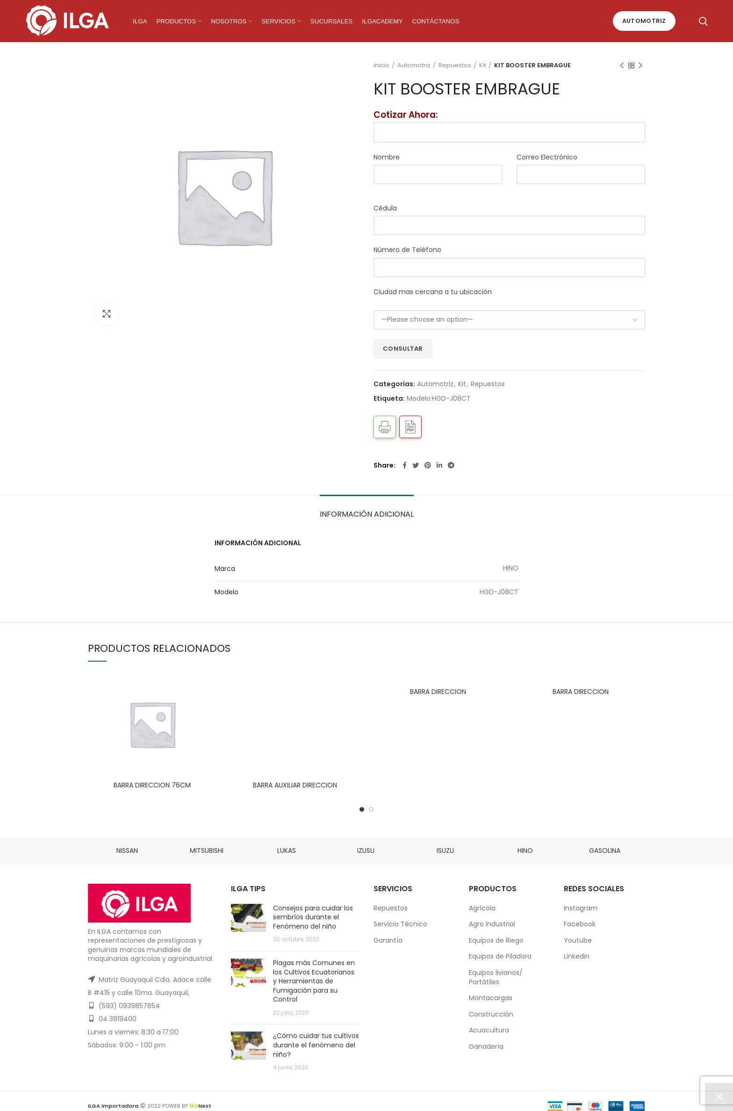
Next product (640, 66)
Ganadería (486, 1046)
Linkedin (576, 956)
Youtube (578, 940)
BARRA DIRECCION (438, 691)
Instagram (580, 908)
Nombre (387, 157)
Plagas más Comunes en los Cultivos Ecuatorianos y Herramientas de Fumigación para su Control (314, 981)
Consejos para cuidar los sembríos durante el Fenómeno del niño (313, 917)
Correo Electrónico (547, 157)
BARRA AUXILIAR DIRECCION (295, 691)
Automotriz (644, 20)
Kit (482, 65)
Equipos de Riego (496, 940)
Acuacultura (489, 1030)
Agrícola (482, 908)
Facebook (580, 924)
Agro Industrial (492, 924)
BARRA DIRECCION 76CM (152, 785)
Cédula (385, 208)
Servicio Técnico (400, 924)
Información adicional (367, 514)
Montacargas (490, 998)
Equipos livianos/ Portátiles (496, 977)
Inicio (381, 65)
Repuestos (454, 65)
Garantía (388, 940)
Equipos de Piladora (500, 956)
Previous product (622, 66)
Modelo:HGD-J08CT (439, 399)
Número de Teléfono (407, 249)
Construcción (491, 1014)
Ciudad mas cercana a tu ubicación (433, 291)
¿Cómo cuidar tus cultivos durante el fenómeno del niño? (316, 1045)
